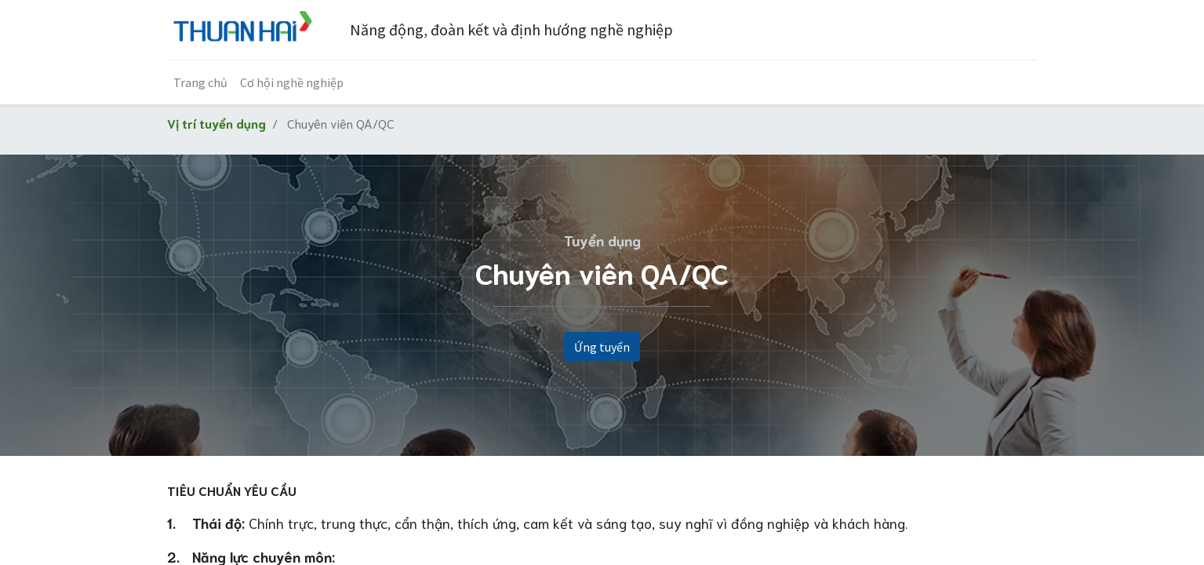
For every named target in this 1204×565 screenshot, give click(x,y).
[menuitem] (200, 82)
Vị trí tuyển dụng (216, 123)
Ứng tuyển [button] (602, 347)
